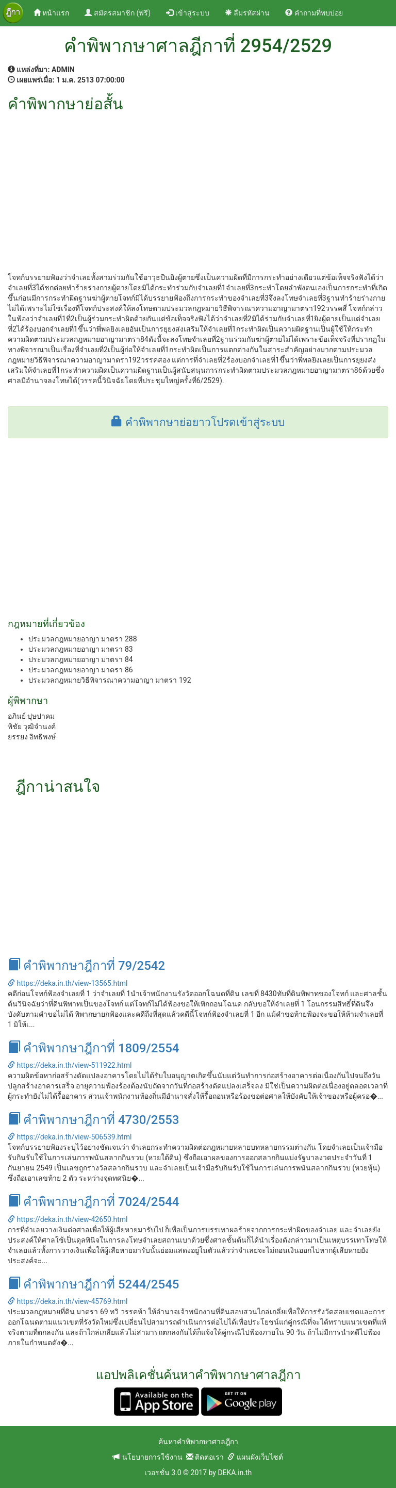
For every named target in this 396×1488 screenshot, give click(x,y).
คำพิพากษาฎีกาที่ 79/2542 (86, 965)
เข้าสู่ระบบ (187, 13)
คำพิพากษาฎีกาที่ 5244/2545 (93, 1284)
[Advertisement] (198, 190)
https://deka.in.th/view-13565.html (67, 983)
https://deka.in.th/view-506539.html (69, 1137)
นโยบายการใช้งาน (147, 1457)
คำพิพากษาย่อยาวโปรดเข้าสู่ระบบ (197, 422)
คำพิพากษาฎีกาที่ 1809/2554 (93, 1048)
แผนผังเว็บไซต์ (255, 1457)
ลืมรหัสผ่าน (247, 13)
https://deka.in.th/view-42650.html (67, 1219)
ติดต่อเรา (205, 1457)
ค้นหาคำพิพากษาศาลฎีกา (198, 1441)
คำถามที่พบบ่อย (313, 13)
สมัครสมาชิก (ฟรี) (118, 13)
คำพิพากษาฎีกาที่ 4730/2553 (93, 1120)
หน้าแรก (55, 12)
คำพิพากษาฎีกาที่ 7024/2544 (93, 1202)
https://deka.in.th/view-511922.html (69, 1065)
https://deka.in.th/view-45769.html (67, 1301)
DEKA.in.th (235, 1472)
